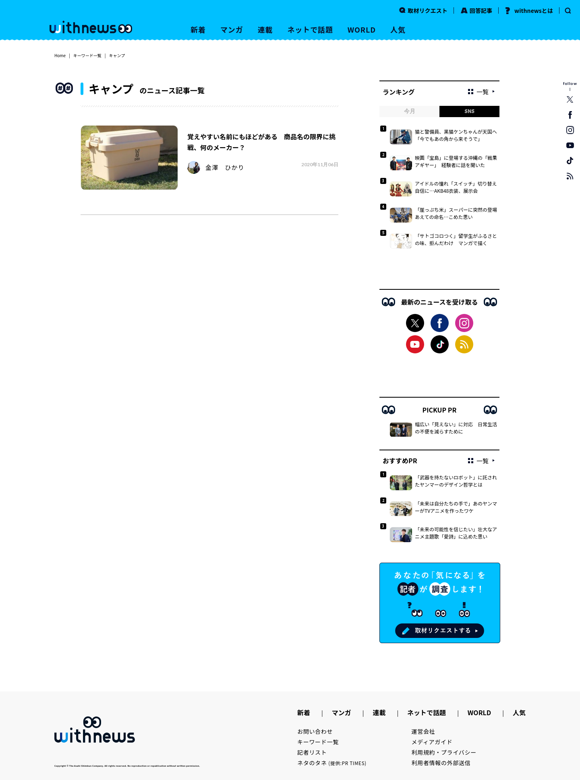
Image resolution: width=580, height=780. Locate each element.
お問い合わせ (315, 731)
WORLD (362, 29)
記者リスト (312, 752)
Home (60, 55)
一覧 (478, 91)
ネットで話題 (310, 29)
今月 (409, 111)
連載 (265, 29)
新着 (198, 29)
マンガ (231, 29)
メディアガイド (432, 742)
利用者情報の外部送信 (441, 763)
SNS (469, 111)
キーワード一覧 (87, 55)
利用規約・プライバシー (444, 752)
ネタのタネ (332, 763)
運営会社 (423, 731)
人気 (398, 29)
